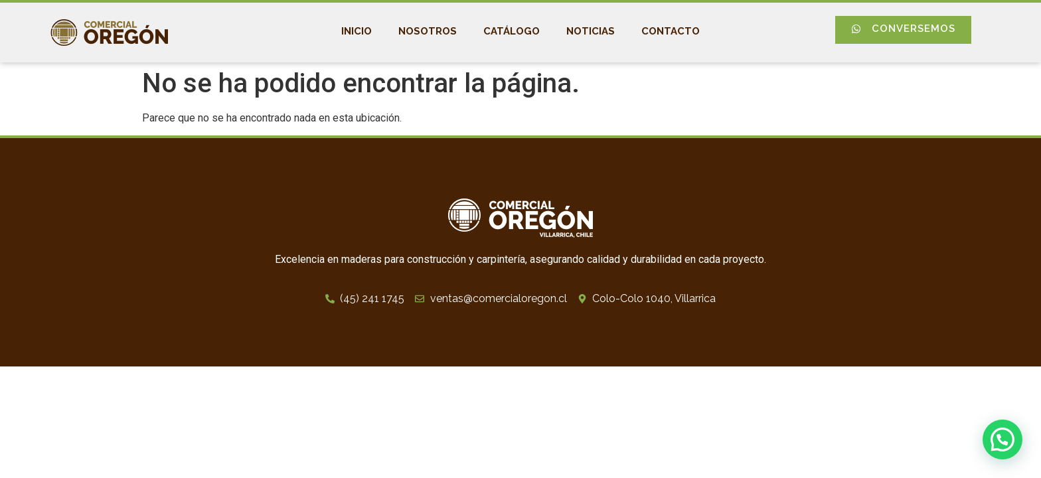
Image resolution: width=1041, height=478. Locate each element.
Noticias (590, 31)
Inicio (356, 31)
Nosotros (427, 31)
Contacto (670, 31)
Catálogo (511, 31)
